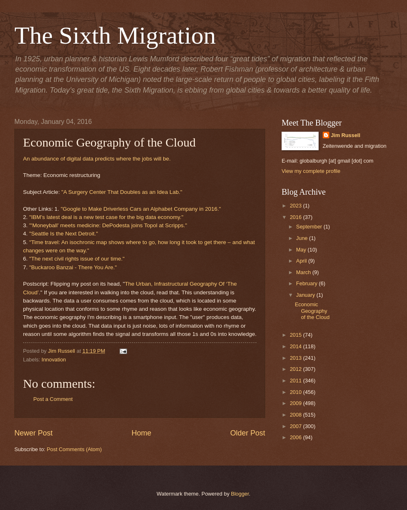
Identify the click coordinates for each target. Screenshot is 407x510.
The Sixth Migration (115, 35)
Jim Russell (346, 135)
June (302, 238)
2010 (296, 392)
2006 (296, 437)
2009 (296, 403)
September (310, 227)
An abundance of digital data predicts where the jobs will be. (97, 159)
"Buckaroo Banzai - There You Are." (73, 267)
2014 (296, 346)
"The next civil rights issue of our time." (77, 259)
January (306, 295)
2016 (296, 217)
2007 (296, 426)
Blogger (240, 494)
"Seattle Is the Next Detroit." (63, 234)
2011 (296, 380)
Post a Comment (53, 399)
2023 (296, 206)
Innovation (54, 359)
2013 (296, 358)
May (302, 250)
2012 (296, 369)
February (307, 283)
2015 (296, 335)
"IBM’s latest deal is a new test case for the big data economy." (106, 217)
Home (141, 433)
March (304, 272)
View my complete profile (311, 171)
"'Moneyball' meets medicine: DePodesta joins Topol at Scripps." (108, 225)
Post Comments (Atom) (74, 449)
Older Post (247, 433)
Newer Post (33, 433)
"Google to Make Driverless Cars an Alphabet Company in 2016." (141, 209)
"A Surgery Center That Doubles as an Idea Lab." (121, 192)
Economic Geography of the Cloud (312, 310)
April (302, 261)
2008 (296, 415)
